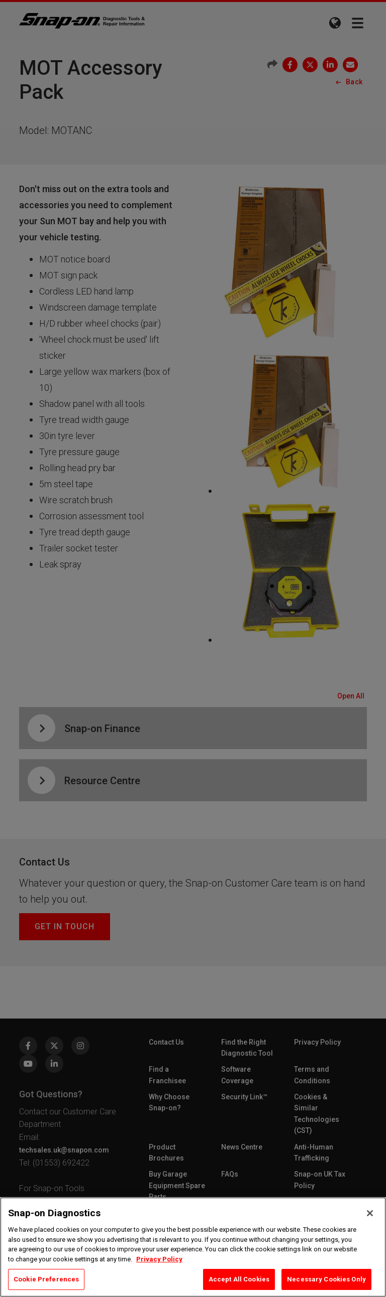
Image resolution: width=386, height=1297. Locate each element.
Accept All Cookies (239, 1279)
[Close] (370, 1213)
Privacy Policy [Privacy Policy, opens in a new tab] (159, 1259)
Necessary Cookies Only (326, 1279)
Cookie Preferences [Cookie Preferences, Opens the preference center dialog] (46, 1279)
